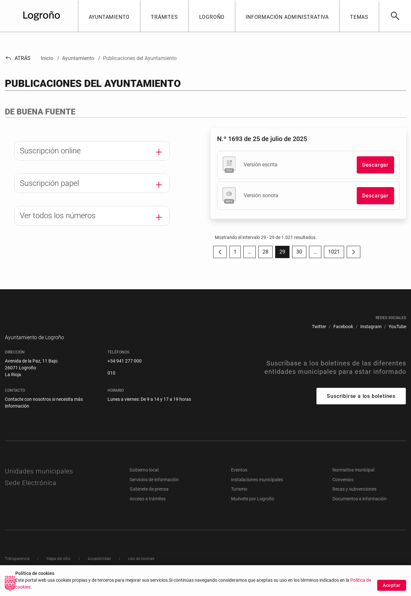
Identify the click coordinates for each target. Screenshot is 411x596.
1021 (336, 253)
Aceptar (392, 587)
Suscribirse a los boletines (361, 406)
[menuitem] (319, 326)
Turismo (239, 498)
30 (301, 253)
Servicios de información (154, 489)
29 (284, 253)
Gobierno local (144, 479)
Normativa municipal (353, 479)
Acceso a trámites (148, 508)
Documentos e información (359, 508)
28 (268, 253)
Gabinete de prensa (149, 498)
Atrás (18, 58)
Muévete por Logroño (252, 508)
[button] (109, 16)
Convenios (342, 489)
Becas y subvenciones (354, 498)
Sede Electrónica (31, 492)
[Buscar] (395, 16)
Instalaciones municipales (257, 489)
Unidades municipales (39, 481)
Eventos (239, 479)
